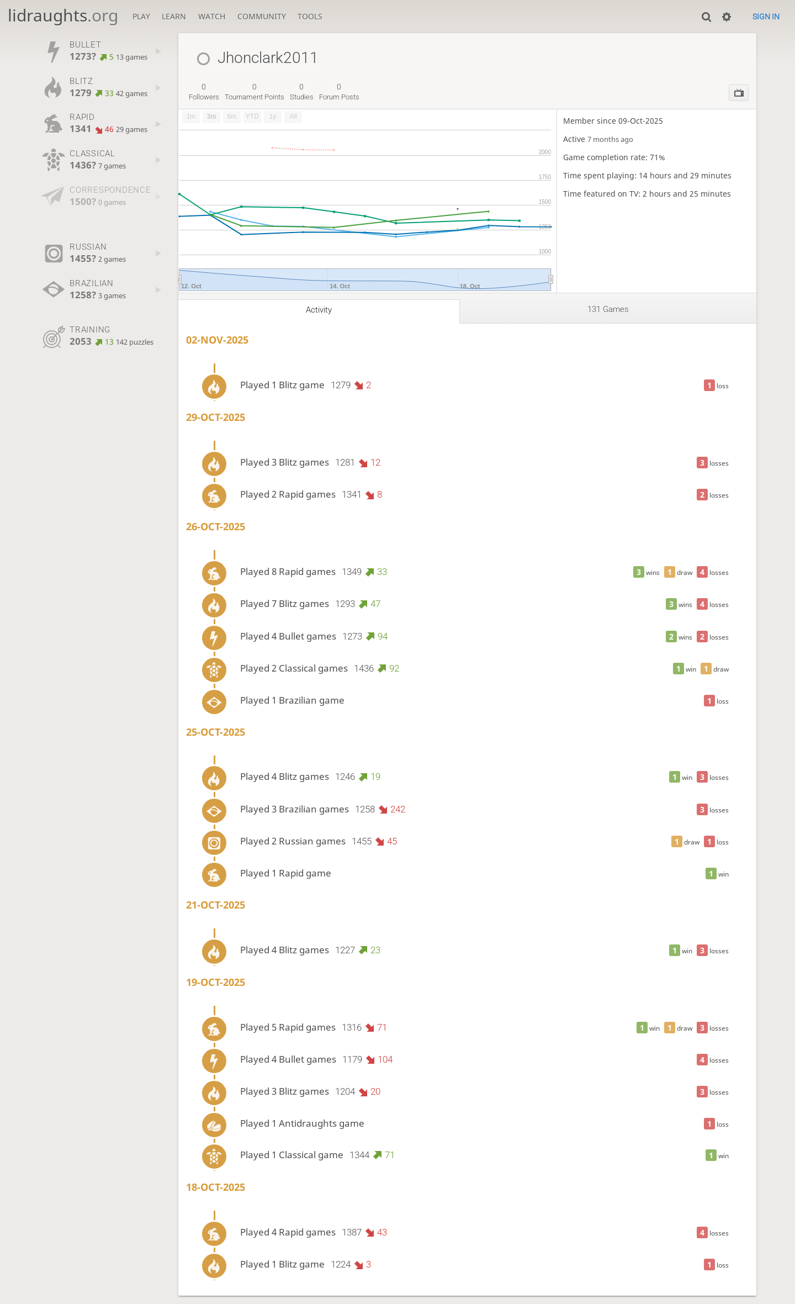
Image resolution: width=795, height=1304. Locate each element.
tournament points (254, 91)
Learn (174, 16)
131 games (608, 309)
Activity (319, 310)
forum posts (339, 91)
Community (261, 16)
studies (302, 91)
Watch (211, 16)
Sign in (766, 16)
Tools (310, 16)
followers (204, 91)
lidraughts (63, 15)
